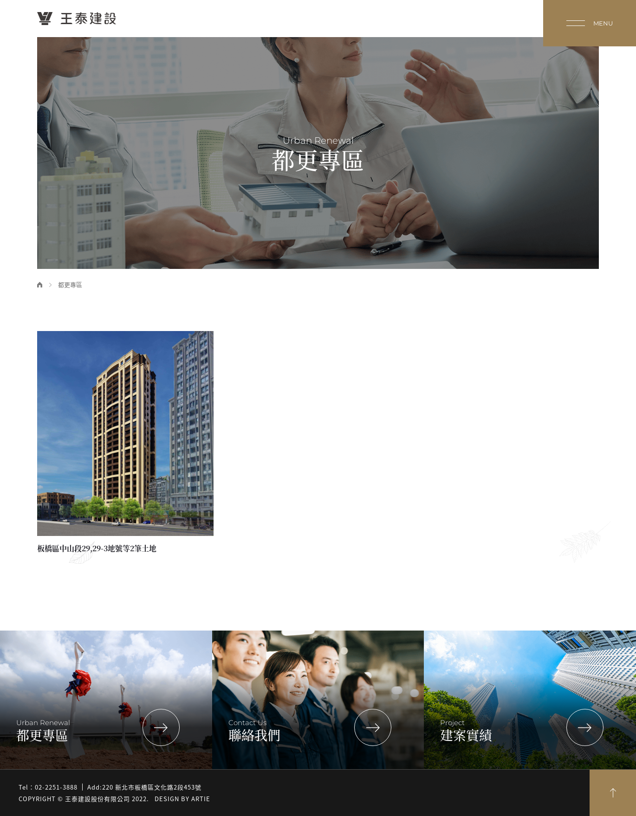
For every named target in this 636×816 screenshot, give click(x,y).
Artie (200, 798)
